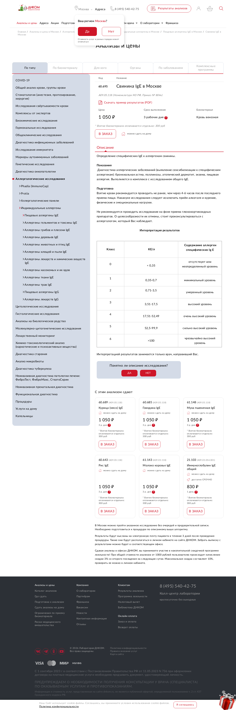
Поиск (221, 8)
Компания (82, 585)
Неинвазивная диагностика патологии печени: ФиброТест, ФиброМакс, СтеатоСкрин (48, 377)
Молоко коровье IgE (157, 465)
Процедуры (24, 401)
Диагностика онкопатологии (36, 171)
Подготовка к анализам (49, 602)
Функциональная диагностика (36, 394)
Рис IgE (104, 465)
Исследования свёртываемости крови (42, 106)
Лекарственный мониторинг (35, 335)
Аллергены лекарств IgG (42, 299)
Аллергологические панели (40, 200)
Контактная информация (91, 618)
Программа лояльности (132, 596)
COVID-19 (23, 80)
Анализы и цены (45, 585)
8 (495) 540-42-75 (178, 586)
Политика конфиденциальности (128, 648)
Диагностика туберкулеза (33, 368)
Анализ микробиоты (30, 361)
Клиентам (124, 585)
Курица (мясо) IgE (111, 407)
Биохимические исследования (36, 120)
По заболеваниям (171, 67)
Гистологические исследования (37, 313)
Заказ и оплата (127, 621)
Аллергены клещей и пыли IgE (46, 251)
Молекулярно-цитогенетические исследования (48, 328)
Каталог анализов (46, 591)
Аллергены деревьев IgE (41, 237)
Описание (105, 147)
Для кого (100, 67)
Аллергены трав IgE (38, 284)
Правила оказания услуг (123, 651)
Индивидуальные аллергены (41, 208)
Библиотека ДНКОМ (131, 607)
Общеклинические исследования (39, 135)
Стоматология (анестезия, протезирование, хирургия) (46, 96)
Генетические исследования (35, 164)
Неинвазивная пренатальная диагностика (44, 387)
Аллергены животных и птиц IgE (47, 244)
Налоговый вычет (129, 602)
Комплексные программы (205, 68)
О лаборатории (85, 591)
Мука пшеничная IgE (201, 407)
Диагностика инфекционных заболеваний (45, 142)
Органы (135, 67)
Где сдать (41, 596)
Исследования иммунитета (34, 149)
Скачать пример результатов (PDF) (128, 102)
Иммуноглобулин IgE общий (201, 467)
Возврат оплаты (128, 627)
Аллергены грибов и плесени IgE (47, 230)
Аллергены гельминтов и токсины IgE (51, 222)
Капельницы (24, 416)
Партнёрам (83, 596)
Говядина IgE (151, 407)
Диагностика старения (31, 354)
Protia (25, 193)
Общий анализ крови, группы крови (41, 87)
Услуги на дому (26, 408)
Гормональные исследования (36, 127)
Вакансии (82, 607)
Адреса (100, 9)
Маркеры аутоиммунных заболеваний (42, 157)
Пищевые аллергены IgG (42, 292)
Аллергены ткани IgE (39, 277)
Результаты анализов (131, 591)
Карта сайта (117, 654)
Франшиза (82, 602)
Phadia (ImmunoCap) (35, 186)
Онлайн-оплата (127, 616)
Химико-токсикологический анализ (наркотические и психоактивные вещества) (46, 345)
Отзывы (81, 624)
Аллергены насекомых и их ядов (47, 270)
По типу (29, 67)
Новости (81, 613)
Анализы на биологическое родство (41, 321)
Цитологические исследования (37, 306)
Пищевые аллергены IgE (41, 215)
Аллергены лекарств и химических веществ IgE (55, 261)
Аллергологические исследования (40, 179)
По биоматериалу (65, 67)
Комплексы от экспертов (33, 113)
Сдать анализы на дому (49, 607)
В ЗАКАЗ (105, 134)
